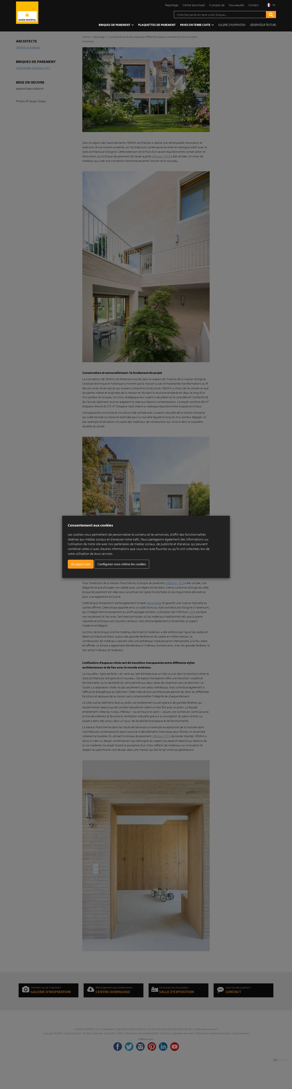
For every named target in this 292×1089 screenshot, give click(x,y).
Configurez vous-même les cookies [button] (122, 564)
